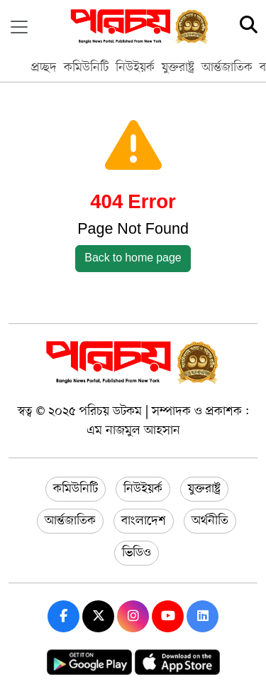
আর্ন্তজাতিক (227, 67)
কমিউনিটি (86, 67)
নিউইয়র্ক (135, 67)
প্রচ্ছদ (44, 67)
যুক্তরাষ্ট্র (178, 67)
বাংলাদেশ (143, 520)
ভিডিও (136, 552)
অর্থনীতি (210, 520)
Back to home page (133, 258)
